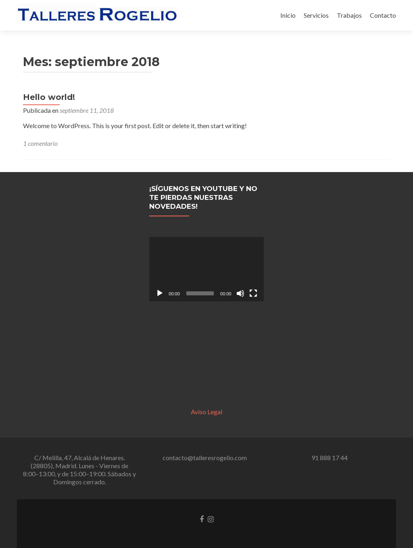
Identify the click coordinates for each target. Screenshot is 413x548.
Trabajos (349, 15)
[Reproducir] (160, 293)
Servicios (316, 15)
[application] (206, 269)
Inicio (288, 15)
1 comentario (40, 143)
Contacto (383, 15)
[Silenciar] (240, 293)
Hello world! (49, 97)
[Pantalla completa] (253, 293)
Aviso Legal (206, 411)
